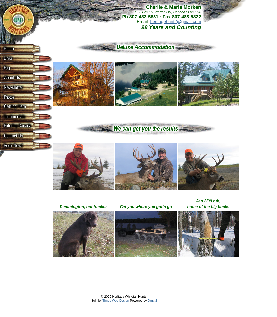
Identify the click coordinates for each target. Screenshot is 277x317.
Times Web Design (115, 300)
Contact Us (17, 135)
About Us (17, 77)
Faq (17, 67)
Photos (17, 96)
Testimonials (17, 116)
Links (17, 58)
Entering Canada (17, 125)
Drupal (152, 300)
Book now (17, 145)
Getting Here (17, 106)
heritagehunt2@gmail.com (175, 21)
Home (17, 48)
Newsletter (17, 87)
